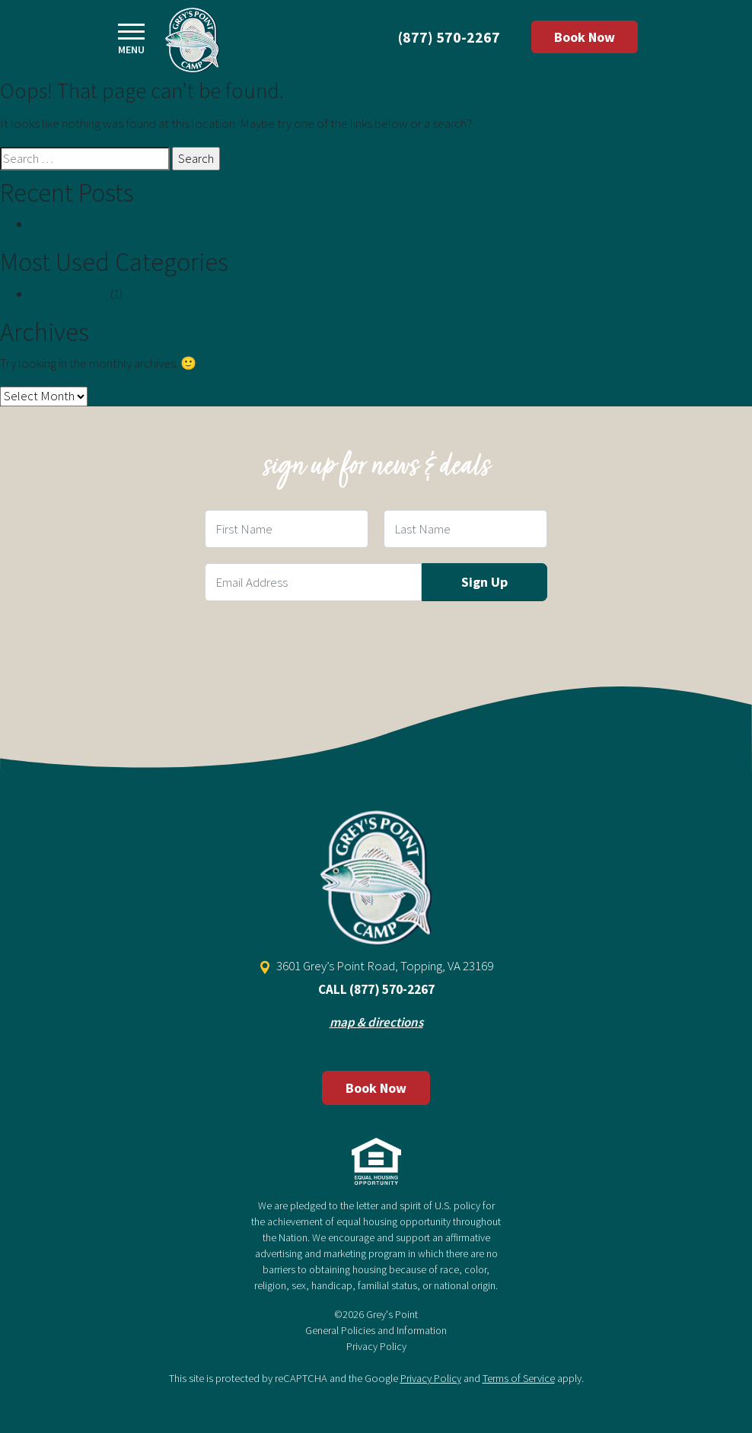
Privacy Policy (376, 1346)
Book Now (584, 37)
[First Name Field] (286, 529)
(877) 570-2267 (449, 36)
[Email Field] (313, 582)
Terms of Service (519, 1378)
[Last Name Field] (465, 529)
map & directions (376, 1022)
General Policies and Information (376, 1330)
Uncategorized (69, 293)
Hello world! (63, 223)
